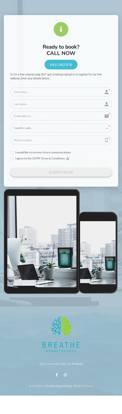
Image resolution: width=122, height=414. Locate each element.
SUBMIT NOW (61, 172)
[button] (61, 128)
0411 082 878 (61, 64)
